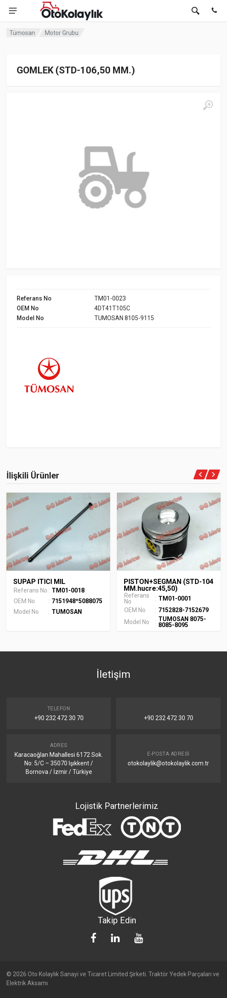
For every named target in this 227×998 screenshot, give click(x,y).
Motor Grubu (62, 32)
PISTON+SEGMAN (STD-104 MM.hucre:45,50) (168, 585)
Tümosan (22, 32)
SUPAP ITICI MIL (39, 582)
